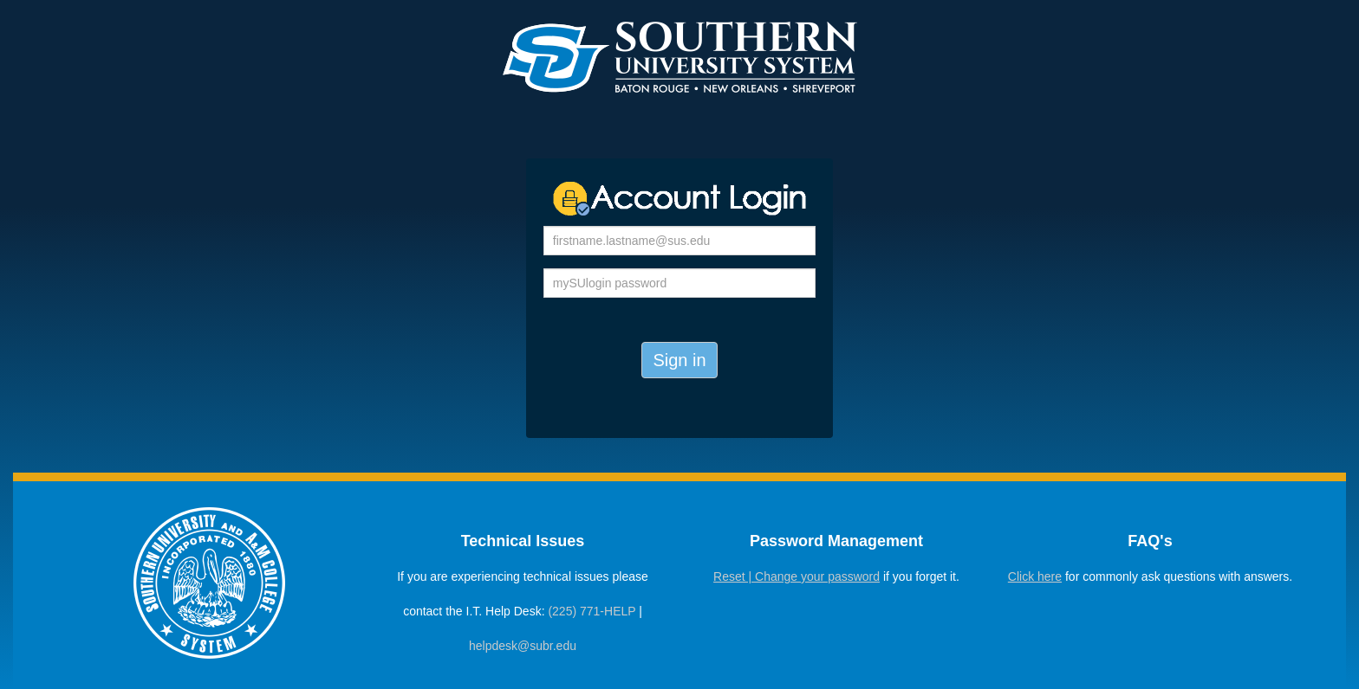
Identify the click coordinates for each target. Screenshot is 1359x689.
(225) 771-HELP (591, 611)
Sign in (679, 360)
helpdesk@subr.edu (522, 646)
